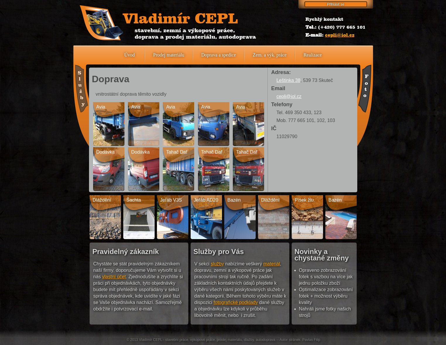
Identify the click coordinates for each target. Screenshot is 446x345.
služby (217, 263)
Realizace (312, 54)
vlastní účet (114, 276)
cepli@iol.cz (339, 35)
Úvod (129, 54)
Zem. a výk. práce (269, 54)
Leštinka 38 (288, 80)
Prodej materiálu (168, 54)
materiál (271, 263)
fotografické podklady (235, 302)
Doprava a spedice (218, 54)
